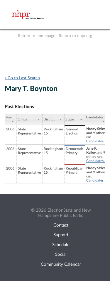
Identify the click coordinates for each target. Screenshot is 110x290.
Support (60, 235)
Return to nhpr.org (75, 36)
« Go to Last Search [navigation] (22, 78)
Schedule (61, 245)
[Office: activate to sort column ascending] (29, 119)
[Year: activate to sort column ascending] (11, 119)
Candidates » (96, 141)
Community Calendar (61, 264)
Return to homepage (36, 36)
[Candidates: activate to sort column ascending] (96, 119)
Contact (60, 225)
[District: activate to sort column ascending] (54, 119)
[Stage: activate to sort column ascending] (75, 119)
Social (61, 254)
